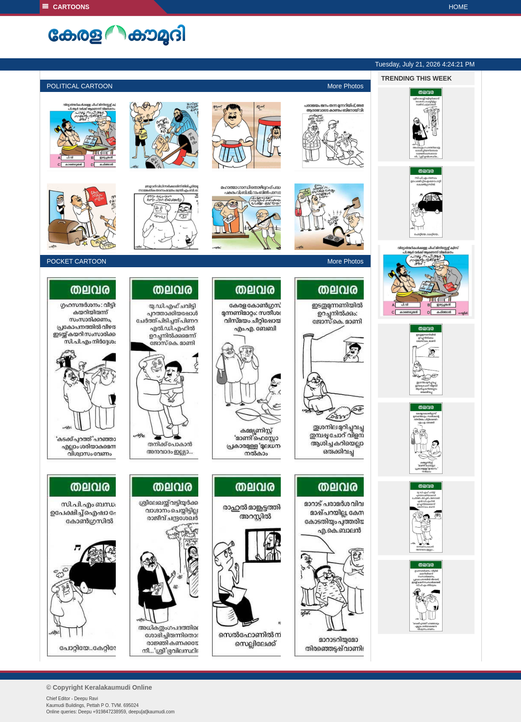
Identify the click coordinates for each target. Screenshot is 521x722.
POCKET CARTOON (77, 261)
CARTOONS (66, 6)
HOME (458, 6)
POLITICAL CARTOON (80, 86)
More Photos (345, 86)
